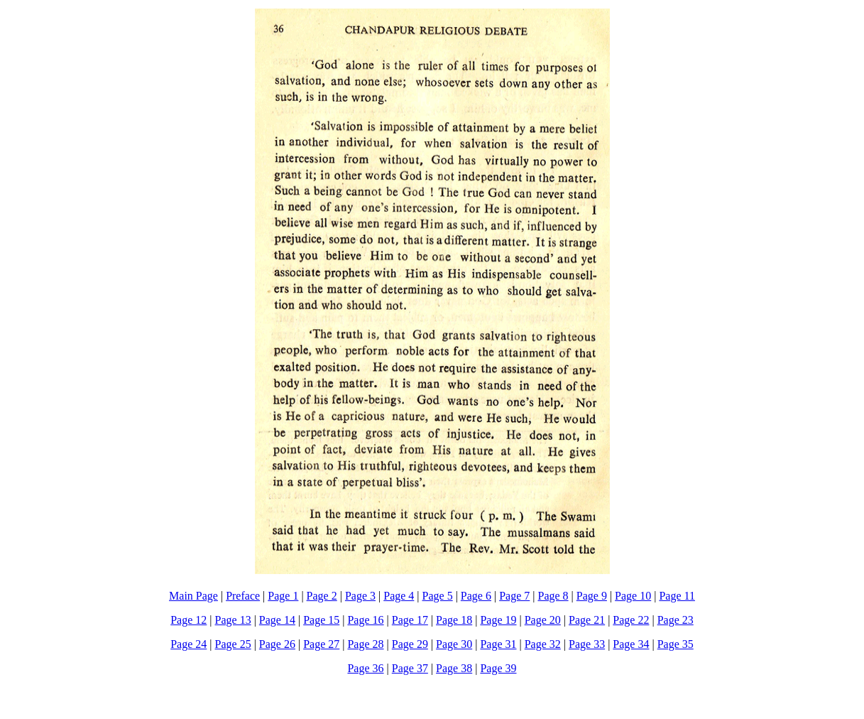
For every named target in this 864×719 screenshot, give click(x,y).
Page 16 (365, 620)
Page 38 (454, 668)
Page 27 (321, 644)
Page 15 (321, 620)
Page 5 (437, 596)
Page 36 (365, 668)
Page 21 (587, 620)
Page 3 (360, 596)
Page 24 (188, 644)
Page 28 (365, 644)
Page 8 (552, 596)
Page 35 (675, 644)
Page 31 (498, 644)
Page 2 (322, 596)
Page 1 (283, 596)
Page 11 (677, 596)
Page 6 (476, 596)
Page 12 (188, 620)
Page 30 (454, 644)
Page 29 (410, 644)
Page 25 (233, 644)
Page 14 (277, 620)
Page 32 (543, 644)
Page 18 (454, 620)
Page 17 (410, 620)
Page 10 (633, 596)
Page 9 (591, 596)
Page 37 (410, 668)
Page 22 (631, 620)
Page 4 (398, 596)
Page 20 (543, 620)
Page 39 (498, 668)
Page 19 (498, 620)
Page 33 (587, 644)
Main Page (193, 596)
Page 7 (514, 596)
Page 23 (675, 620)
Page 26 (277, 644)
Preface (243, 596)
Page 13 (233, 620)
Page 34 (631, 644)
